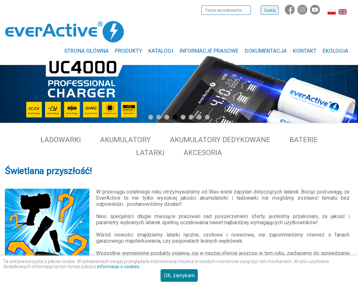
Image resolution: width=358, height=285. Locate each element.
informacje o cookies (118, 266)
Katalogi (160, 51)
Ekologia (335, 51)
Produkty (128, 51)
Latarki (150, 153)
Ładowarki (60, 140)
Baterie (303, 140)
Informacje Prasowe (209, 51)
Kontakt (305, 51)
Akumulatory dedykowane (220, 140)
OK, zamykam (179, 275)
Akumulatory (125, 140)
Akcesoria (203, 153)
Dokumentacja (266, 51)
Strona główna (86, 51)
